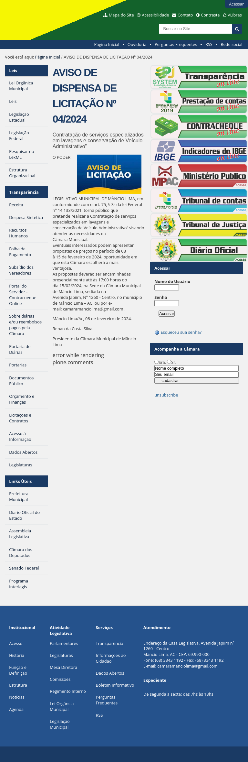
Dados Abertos (110, 673)
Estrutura (18, 685)
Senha (160, 297)
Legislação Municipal (59, 724)
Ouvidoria (137, 44)
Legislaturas (61, 655)
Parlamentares (64, 643)
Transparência (24, 192)
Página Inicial (106, 44)
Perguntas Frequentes (176, 44)
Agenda (16, 709)
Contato (185, 15)
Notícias (17, 697)
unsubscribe (166, 395)
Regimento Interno (68, 691)
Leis (13, 70)
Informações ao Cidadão (111, 658)
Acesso (15, 643)
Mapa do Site (121, 15)
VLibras (235, 15)
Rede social (231, 44)
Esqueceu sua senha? (178, 332)
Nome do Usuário (172, 281)
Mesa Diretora (63, 667)
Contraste (210, 15)
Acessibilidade (155, 15)
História (16, 655)
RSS (208, 44)
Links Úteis (20, 481)
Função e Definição (18, 670)
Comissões (60, 679)
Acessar (236, 4)
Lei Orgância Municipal (62, 706)
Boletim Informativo (115, 685)
